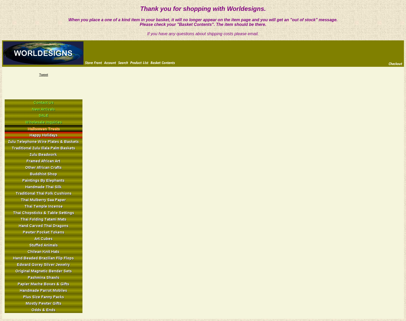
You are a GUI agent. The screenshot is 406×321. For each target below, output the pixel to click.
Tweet (43, 75)
